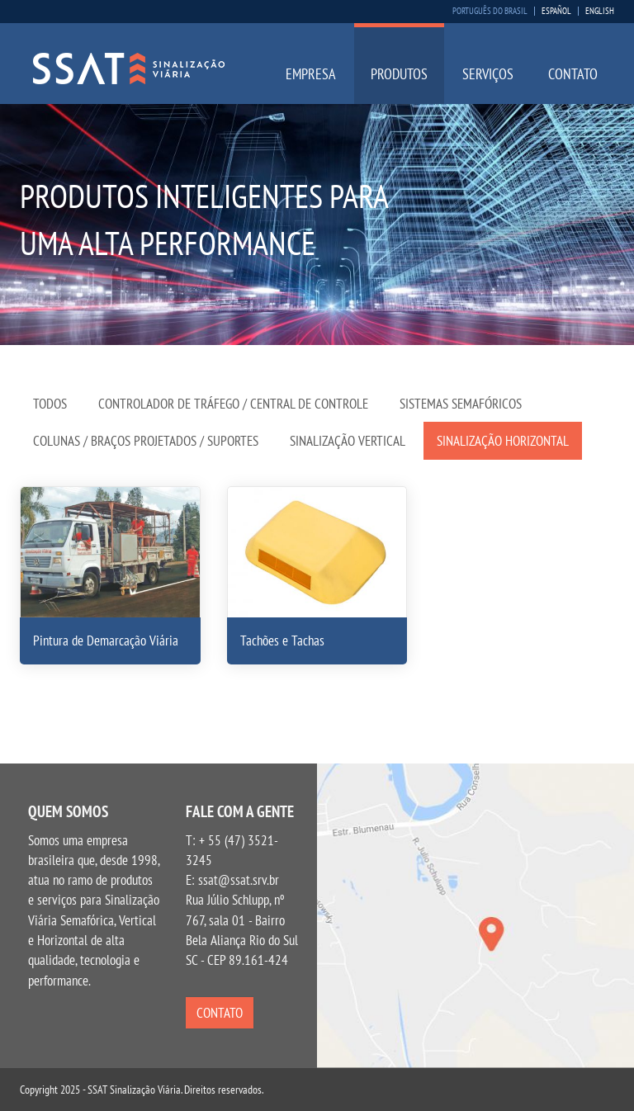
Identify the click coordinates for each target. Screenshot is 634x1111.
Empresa (311, 73)
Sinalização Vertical (347, 441)
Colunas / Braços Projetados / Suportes (145, 441)
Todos (50, 404)
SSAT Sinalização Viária (129, 68)
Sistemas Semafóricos (461, 404)
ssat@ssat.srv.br (238, 880)
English (599, 11)
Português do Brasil (490, 11)
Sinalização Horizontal (503, 441)
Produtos (399, 73)
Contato (573, 73)
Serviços (487, 73)
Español (556, 11)
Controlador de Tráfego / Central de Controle (233, 404)
